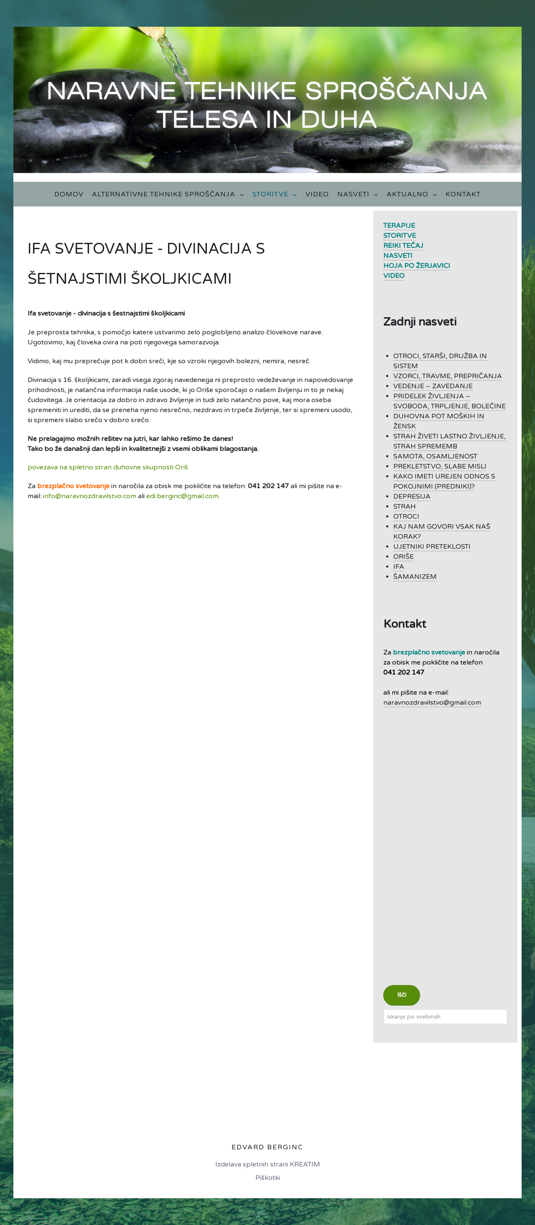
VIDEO (394, 276)
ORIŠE (403, 557)
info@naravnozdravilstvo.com (89, 496)
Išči (401, 994)
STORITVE (399, 236)
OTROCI (406, 516)
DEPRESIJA (412, 496)
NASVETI (398, 256)
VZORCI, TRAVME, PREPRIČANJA (447, 376)
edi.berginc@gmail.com (182, 496)
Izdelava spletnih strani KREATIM (267, 1164)
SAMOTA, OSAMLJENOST (435, 456)
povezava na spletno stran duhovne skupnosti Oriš (108, 467)
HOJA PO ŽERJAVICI (416, 266)
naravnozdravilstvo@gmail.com (432, 702)
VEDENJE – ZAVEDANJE (433, 386)
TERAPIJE (399, 226)
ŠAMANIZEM (415, 577)
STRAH (404, 506)
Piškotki (267, 1178)
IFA (398, 567)
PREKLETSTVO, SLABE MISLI (440, 466)
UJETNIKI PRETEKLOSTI (432, 546)
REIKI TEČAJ (403, 246)
